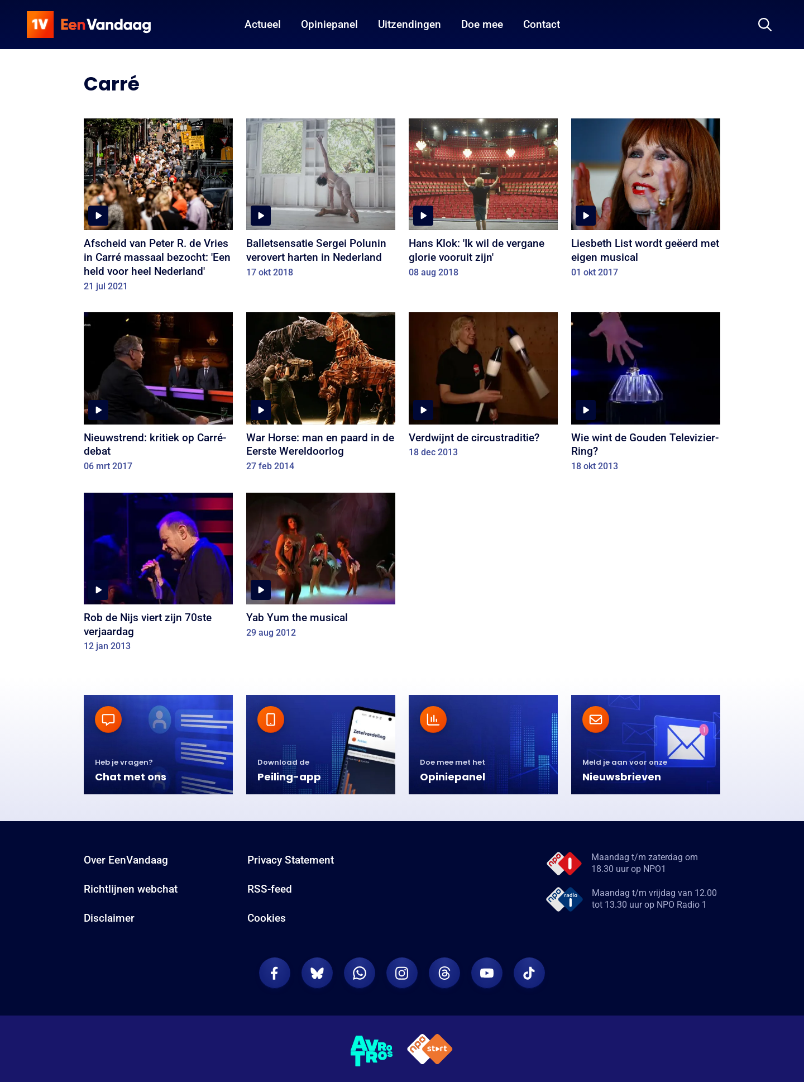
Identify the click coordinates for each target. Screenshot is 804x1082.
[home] (89, 24)
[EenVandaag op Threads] (444, 973)
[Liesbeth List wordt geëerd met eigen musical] (645, 201)
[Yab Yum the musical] (320, 569)
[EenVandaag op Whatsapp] (359, 973)
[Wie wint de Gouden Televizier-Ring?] (645, 395)
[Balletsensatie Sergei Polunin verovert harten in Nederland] (320, 201)
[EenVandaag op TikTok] (529, 973)
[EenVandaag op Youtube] (486, 973)
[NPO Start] (429, 1051)
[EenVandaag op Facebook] (274, 973)
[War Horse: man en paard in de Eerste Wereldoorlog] (320, 395)
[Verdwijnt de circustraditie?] (483, 388)
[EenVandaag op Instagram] (402, 973)
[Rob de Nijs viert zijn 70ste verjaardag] (158, 576)
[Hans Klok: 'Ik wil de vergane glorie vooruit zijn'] (483, 201)
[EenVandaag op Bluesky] (317, 973)
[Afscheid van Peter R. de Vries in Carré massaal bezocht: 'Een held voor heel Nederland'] (158, 208)
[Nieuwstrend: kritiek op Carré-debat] (158, 395)
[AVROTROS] (372, 1051)
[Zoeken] (765, 24)
